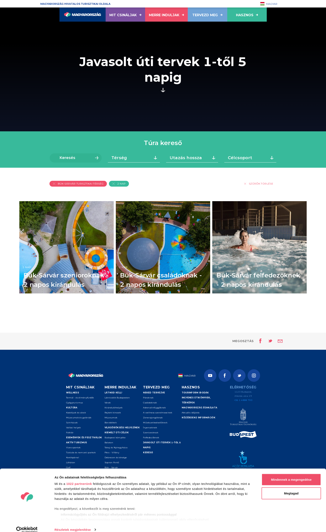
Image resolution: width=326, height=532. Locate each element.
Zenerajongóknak (153, 417)
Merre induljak (166, 15)
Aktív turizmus (76, 442)
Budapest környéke (115, 437)
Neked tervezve (154, 392)
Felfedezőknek (151, 437)
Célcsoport (240, 157)
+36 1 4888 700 (243, 400)
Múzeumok (111, 417)
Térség (119, 157)
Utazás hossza (186, 157)
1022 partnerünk (79, 478)
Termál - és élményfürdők (80, 397)
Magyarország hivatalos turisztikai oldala (75, 3)
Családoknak (150, 402)
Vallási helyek (73, 427)
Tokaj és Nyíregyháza (116, 447)
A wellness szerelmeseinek (157, 412)
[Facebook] (225, 375)
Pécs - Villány (112, 452)
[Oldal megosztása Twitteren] (268, 341)
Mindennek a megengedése (291, 473)
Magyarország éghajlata (199, 407)
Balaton (109, 442)
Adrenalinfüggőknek (154, 407)
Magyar (269, 4)
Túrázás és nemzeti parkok (81, 452)
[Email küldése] (280, 341)
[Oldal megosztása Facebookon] (259, 341)
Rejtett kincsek (113, 412)
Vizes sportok (73, 447)
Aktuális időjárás (191, 412)
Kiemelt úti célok (117, 432)
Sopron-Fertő (112, 462)
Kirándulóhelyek (114, 407)
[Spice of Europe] (243, 435)
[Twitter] (239, 375)
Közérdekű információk (198, 417)
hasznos (247, 15)
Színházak (72, 422)
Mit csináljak (125, 15)
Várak (108, 402)
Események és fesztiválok (84, 437)
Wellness (72, 392)
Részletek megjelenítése (72, 524)
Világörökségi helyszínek (122, 427)
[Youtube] (210, 375)
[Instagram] (254, 375)
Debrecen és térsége (116, 457)
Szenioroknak (150, 432)
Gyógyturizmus (74, 402)
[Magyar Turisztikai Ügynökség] (243, 418)
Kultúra (72, 407)
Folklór (70, 432)
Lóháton (70, 462)
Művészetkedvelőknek (155, 422)
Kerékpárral (72, 457)
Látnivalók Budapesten (117, 397)
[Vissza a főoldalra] (82, 14)
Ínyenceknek (150, 427)
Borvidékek (111, 422)
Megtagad (291, 487)
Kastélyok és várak (76, 412)
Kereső (148, 452)
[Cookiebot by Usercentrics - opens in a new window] (27, 524)
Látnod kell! (113, 392)
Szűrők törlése (258, 183)
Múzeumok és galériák (78, 417)
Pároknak (148, 397)
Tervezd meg (207, 15)
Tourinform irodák (195, 392)
